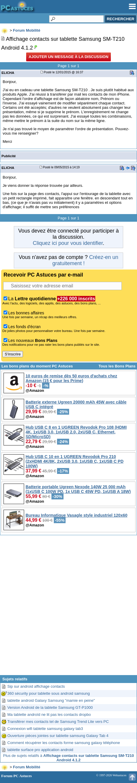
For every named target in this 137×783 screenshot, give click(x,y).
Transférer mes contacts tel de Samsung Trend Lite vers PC (58, 721)
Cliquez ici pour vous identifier (68, 243)
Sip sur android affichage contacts (36, 686)
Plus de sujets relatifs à (68, 757)
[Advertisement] (68, 607)
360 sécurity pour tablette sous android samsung (48, 693)
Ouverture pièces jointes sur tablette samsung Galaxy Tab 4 (57, 735)
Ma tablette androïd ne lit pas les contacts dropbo (49, 714)
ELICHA (7, 72)
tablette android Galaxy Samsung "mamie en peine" (51, 700)
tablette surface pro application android (40, 750)
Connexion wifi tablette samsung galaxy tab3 (45, 728)
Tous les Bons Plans (117, 366)
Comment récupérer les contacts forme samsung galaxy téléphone (63, 742)
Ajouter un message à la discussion (68, 57)
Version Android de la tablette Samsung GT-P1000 (50, 707)
